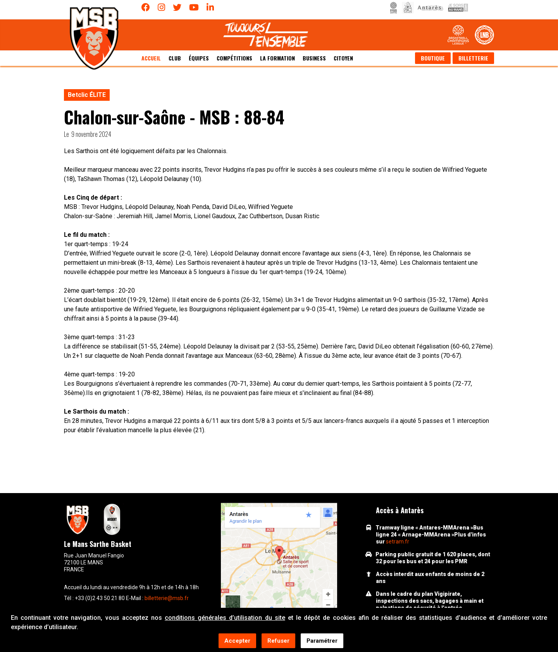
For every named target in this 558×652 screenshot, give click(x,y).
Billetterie (473, 58)
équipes (199, 58)
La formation (277, 58)
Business (314, 58)
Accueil (151, 58)
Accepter (237, 641)
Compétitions (234, 58)
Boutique (433, 58)
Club (175, 58)
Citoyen (343, 58)
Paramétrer (322, 641)
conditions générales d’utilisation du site (225, 618)
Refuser (278, 641)
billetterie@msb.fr (167, 598)
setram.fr (397, 541)
